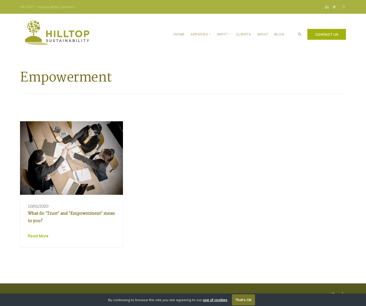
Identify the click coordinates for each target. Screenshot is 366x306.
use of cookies (215, 300)
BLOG (279, 34)
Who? (262, 34)
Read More (38, 236)
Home (179, 34)
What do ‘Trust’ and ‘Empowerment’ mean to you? (71, 217)
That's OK (243, 300)
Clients (243, 34)
